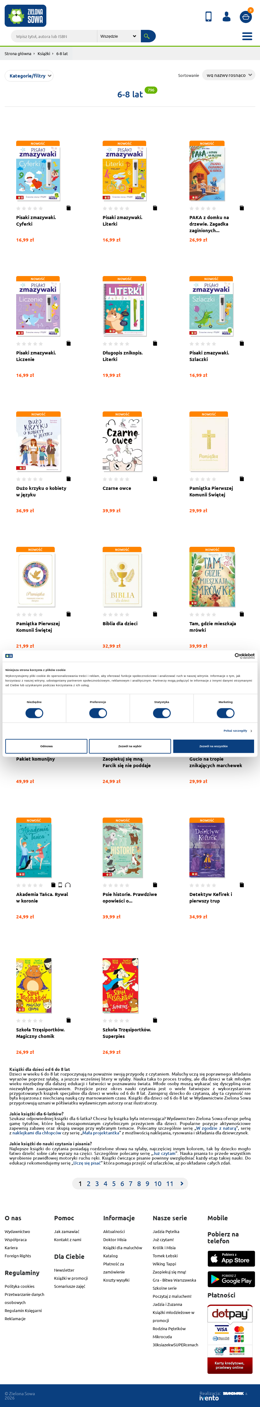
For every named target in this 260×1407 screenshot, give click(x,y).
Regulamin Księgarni (23, 1310)
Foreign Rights (18, 1255)
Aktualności (114, 1231)
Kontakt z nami (67, 1239)
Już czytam (164, 1153)
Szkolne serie (165, 1288)
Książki (44, 53)
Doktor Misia (115, 1239)
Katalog (110, 1255)
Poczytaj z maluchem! (172, 1296)
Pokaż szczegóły (235, 731)
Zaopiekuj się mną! (169, 1271)
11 (170, 1183)
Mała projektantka (100, 1133)
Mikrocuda (162, 1336)
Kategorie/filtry (27, 76)
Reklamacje (15, 1318)
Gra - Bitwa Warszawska (174, 1280)
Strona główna (18, 53)
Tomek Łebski (165, 1255)
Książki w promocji (71, 1278)
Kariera (11, 1247)
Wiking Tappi (164, 1263)
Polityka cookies (20, 1286)
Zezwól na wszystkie (213, 746)
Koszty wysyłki (116, 1280)
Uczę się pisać (87, 1163)
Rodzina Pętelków (169, 1328)
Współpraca (16, 1239)
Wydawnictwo (17, 1231)
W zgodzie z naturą (216, 1128)
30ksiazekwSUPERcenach (175, 1344)
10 (157, 1183)
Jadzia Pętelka (166, 1231)
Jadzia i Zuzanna (167, 1304)
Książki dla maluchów (122, 1247)
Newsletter (64, 1270)
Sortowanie (188, 75)
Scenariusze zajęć (69, 1286)
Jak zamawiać (66, 1231)
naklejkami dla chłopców (36, 1133)
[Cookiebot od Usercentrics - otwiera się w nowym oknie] (227, 656)
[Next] (182, 1183)
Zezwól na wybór (130, 746)
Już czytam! (163, 1239)
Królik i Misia (164, 1247)
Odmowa (46, 746)
